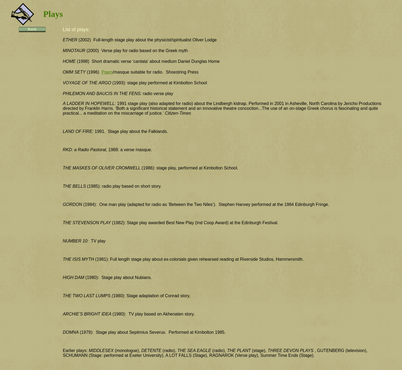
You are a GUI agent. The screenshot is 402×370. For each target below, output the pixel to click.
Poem (107, 72)
